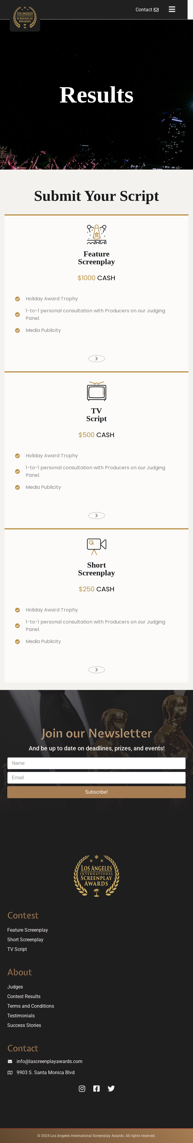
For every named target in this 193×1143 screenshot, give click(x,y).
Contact (22, 1048)
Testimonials (21, 1016)
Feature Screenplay (27, 930)
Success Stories (24, 1025)
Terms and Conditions (30, 1006)
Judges (15, 987)
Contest (23, 915)
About (19, 972)
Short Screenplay (25, 939)
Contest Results (23, 996)
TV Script (17, 949)
